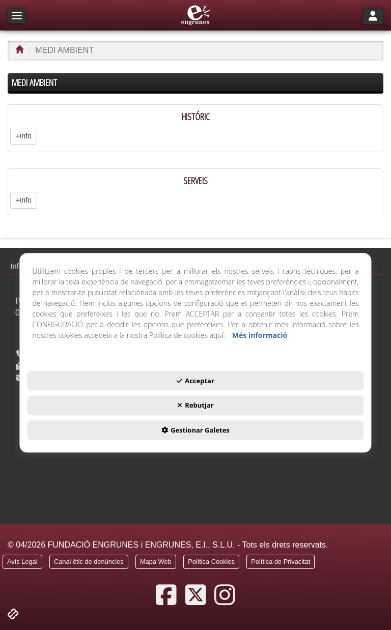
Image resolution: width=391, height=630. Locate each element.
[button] (195, 15)
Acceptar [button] (195, 380)
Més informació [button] (259, 335)
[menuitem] (22, 563)
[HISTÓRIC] (195, 128)
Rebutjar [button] (195, 405)
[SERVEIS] (195, 192)
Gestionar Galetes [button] (195, 430)
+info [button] (24, 136)
